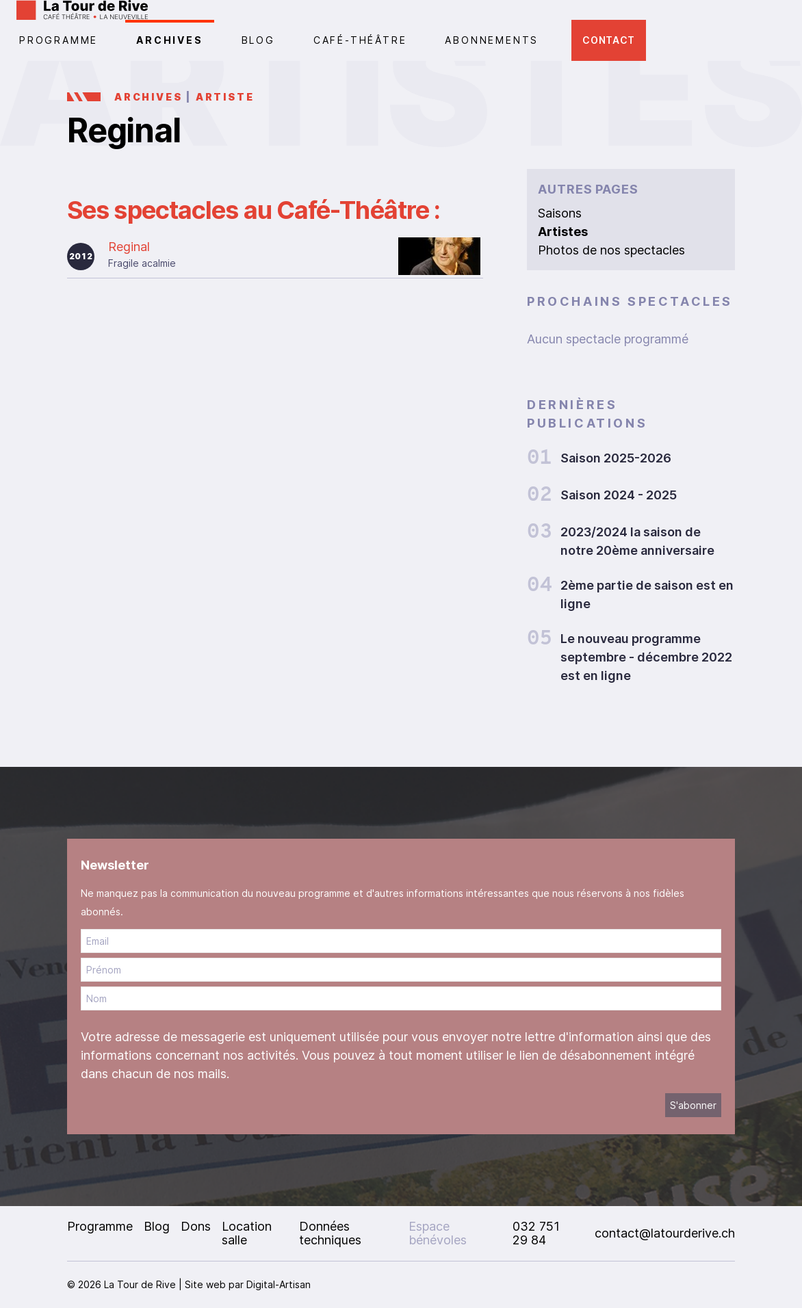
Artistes (563, 231)
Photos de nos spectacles (611, 250)
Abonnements (492, 40)
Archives (169, 40)
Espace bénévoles (438, 1233)
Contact (608, 40)
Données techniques (330, 1233)
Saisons (560, 213)
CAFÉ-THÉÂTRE (360, 40)
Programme (100, 1226)
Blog (258, 40)
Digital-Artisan (278, 1284)
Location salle (247, 1233)
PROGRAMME (58, 40)
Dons (196, 1226)
